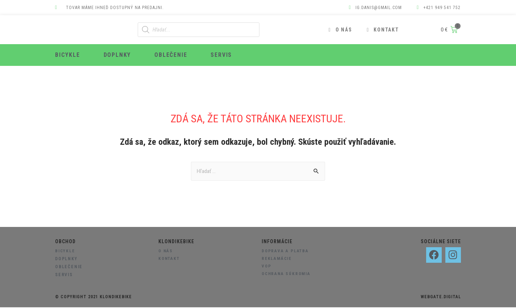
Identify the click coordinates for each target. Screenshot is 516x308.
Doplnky (117, 54)
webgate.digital (441, 297)
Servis (221, 54)
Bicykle (67, 54)
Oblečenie (170, 54)
